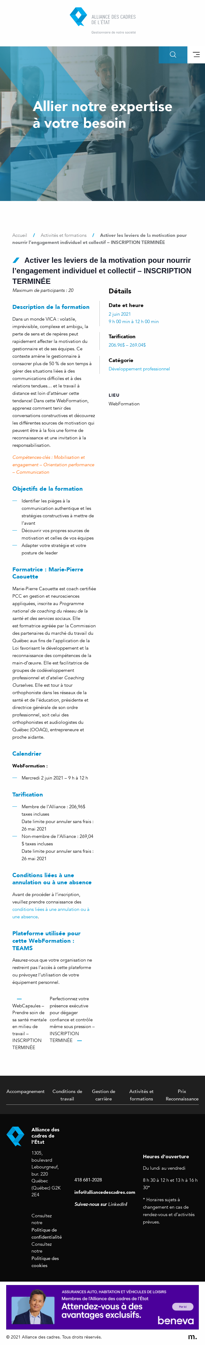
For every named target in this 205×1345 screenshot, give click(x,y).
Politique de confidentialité (46, 1233)
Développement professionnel (139, 369)
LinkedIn (117, 1204)
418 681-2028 (88, 1179)
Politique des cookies (45, 1261)
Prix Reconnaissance (182, 1094)
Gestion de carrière (103, 1094)
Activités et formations (141, 1094)
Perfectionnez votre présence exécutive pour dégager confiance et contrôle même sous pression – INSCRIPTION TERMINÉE (72, 1019)
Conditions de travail (67, 1094)
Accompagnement (25, 1091)
